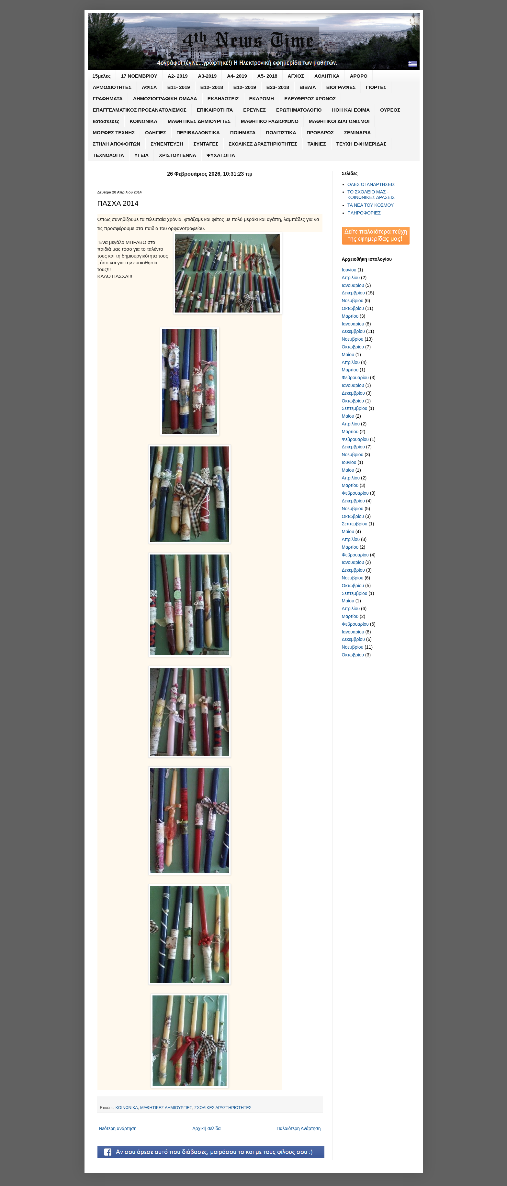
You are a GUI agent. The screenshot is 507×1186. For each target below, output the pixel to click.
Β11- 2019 (178, 87)
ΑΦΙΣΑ (149, 87)
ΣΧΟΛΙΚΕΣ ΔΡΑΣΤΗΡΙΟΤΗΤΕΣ (263, 144)
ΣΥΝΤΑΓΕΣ (206, 144)
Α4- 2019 (237, 76)
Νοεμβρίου (353, 300)
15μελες (102, 76)
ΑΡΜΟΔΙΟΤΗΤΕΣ (112, 87)
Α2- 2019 (178, 76)
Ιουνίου (349, 269)
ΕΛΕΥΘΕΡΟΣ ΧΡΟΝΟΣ (310, 98)
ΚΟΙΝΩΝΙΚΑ (143, 121)
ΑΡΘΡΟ (358, 76)
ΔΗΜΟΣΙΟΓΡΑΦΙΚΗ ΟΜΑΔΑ (165, 98)
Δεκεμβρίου (353, 292)
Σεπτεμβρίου (354, 408)
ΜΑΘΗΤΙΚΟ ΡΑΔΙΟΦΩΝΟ (270, 121)
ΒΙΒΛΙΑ (307, 87)
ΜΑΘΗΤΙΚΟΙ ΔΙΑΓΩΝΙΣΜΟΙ (339, 121)
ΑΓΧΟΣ (296, 76)
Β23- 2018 (277, 87)
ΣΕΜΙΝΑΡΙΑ (357, 132)
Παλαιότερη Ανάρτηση (298, 1128)
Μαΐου (348, 354)
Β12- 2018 (211, 87)
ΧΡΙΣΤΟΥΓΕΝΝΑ (177, 155)
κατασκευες (106, 121)
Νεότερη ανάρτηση (118, 1128)
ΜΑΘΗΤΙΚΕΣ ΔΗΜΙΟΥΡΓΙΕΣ (199, 121)
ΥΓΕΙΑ (141, 155)
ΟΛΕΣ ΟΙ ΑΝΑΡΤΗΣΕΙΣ (371, 184)
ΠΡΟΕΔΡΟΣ (320, 132)
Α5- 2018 (267, 76)
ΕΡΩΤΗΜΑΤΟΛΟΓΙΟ (298, 110)
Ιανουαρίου (353, 285)
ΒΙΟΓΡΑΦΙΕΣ (341, 87)
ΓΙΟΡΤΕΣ (376, 87)
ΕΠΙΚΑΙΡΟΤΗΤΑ (215, 110)
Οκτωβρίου (353, 308)
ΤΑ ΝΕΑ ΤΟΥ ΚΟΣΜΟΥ (370, 205)
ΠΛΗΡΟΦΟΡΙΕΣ (364, 212)
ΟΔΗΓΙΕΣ (155, 132)
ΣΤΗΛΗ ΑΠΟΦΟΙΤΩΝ (117, 144)
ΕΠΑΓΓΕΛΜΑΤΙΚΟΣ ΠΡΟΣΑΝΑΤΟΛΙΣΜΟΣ (139, 110)
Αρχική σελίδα (206, 1128)
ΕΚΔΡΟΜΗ (261, 98)
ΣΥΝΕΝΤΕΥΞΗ (167, 144)
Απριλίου (351, 277)
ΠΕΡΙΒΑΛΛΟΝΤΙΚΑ (198, 132)
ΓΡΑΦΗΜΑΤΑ (108, 98)
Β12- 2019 (244, 87)
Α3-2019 (207, 76)
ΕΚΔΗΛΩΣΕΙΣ (223, 98)
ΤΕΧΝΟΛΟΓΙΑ (108, 155)
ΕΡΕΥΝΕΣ (254, 110)
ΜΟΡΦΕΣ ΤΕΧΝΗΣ (114, 132)
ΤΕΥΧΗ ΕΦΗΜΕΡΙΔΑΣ (361, 144)
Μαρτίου (350, 316)
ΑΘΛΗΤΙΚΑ (327, 76)
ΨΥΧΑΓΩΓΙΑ (221, 155)
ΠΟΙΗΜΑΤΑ (242, 132)
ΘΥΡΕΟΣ (390, 110)
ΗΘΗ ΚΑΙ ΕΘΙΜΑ (351, 110)
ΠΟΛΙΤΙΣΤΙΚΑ (281, 132)
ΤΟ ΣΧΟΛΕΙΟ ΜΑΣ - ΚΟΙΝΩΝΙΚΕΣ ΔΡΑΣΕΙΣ (371, 194)
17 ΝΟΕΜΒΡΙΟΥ (139, 76)
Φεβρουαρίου (355, 377)
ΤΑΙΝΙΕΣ (317, 144)
